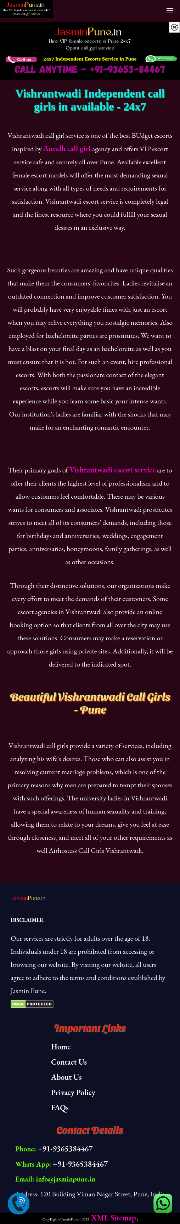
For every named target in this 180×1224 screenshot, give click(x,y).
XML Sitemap (113, 1218)
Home (61, 1047)
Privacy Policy (73, 1092)
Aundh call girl (67, 148)
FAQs (60, 1108)
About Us (66, 1077)
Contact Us (69, 1062)
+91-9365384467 (65, 1149)
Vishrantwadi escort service (112, 470)
